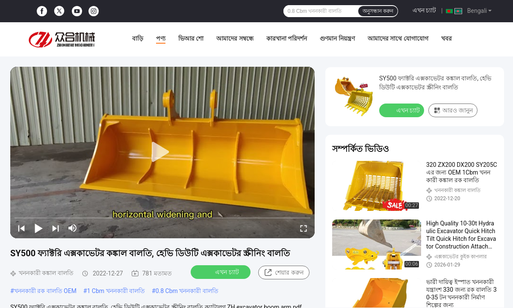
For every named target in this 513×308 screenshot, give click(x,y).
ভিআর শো (190, 38)
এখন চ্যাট (424, 10)
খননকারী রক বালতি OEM (45, 290)
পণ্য (160, 38)
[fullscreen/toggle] (303, 228)
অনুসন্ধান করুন (378, 11)
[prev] (21, 228)
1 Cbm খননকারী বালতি (116, 290)
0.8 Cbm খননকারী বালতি (187, 290)
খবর (446, 38)
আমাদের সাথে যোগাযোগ (398, 38)
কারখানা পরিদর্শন (286, 38)
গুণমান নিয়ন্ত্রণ (337, 38)
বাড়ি (137, 38)
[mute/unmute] (72, 228)
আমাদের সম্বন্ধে (234, 38)
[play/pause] (38, 228)
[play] (162, 152)
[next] (55, 228)
